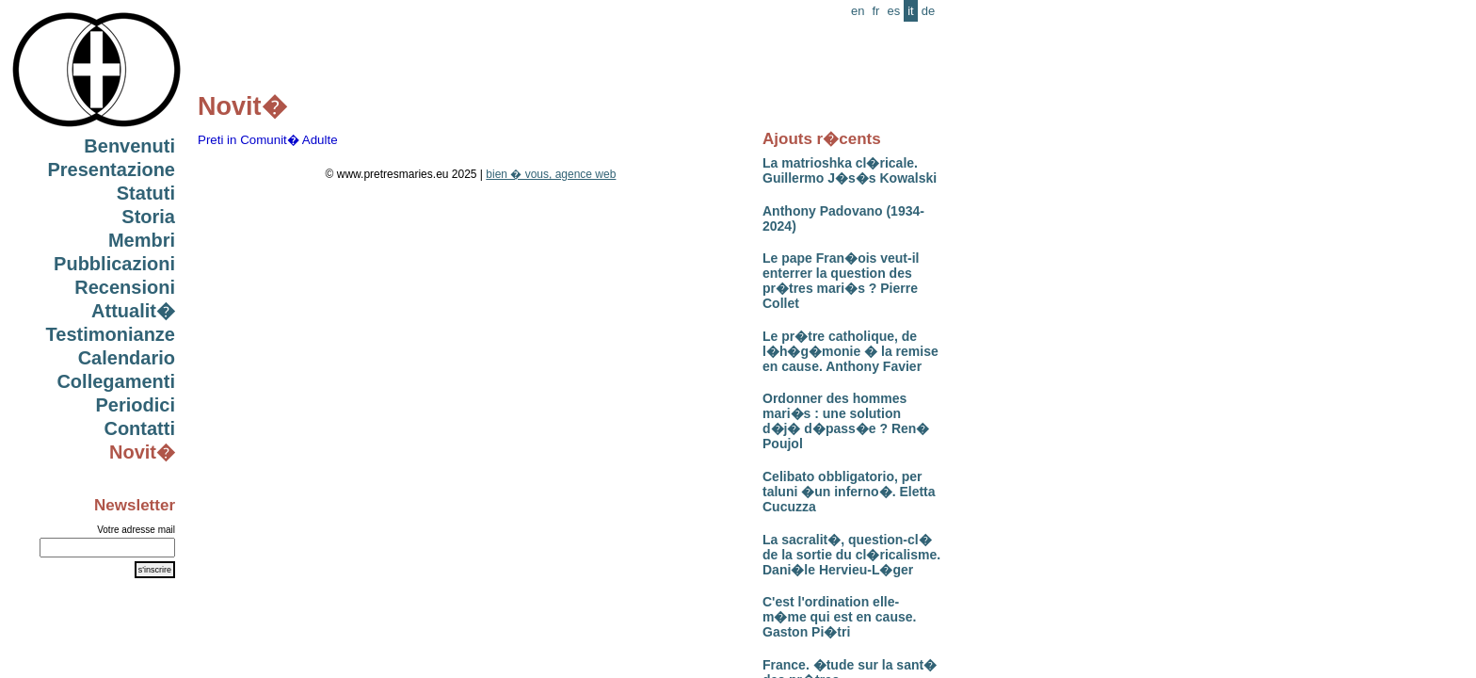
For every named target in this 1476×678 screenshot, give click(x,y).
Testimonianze (110, 334)
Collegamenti (115, 381)
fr (875, 11)
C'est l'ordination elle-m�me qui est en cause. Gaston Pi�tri (839, 616)
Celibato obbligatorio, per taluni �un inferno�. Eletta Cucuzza (849, 491)
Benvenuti (129, 146)
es (893, 11)
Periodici (135, 405)
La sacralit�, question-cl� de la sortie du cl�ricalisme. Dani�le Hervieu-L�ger (851, 554)
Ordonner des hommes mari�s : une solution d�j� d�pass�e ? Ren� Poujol (845, 421)
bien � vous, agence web (551, 174)
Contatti (139, 428)
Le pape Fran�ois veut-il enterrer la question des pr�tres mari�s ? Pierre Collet (840, 280)
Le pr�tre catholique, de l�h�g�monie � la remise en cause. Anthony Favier (850, 351)
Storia (148, 216)
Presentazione (111, 169)
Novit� (142, 452)
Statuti (146, 193)
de (928, 11)
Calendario (126, 357)
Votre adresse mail (136, 530)
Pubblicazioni (114, 263)
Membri (141, 240)
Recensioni (124, 287)
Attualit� (133, 310)
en (857, 11)
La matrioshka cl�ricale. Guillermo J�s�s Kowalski (849, 170)
